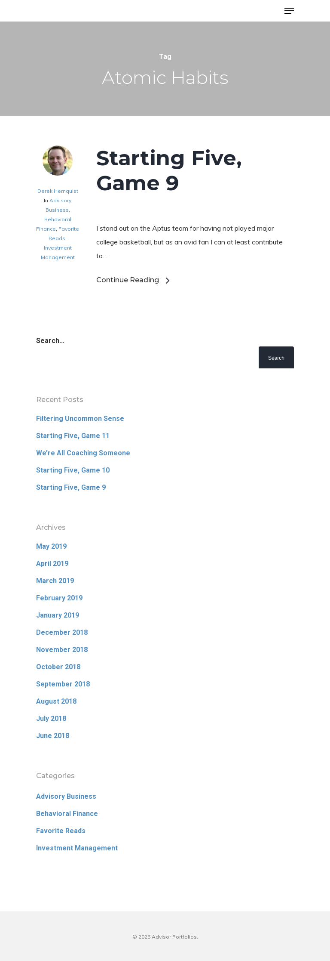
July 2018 (51, 718)
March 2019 (55, 581)
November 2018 (62, 650)
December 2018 (62, 632)
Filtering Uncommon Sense (80, 418)
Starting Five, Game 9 (169, 170)
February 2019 (59, 598)
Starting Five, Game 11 (73, 436)
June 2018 (52, 736)
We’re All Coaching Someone (83, 453)
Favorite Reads (61, 831)
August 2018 (56, 701)
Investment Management (77, 848)
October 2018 (58, 667)
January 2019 (57, 615)
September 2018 (63, 684)
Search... (50, 341)
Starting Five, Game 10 (73, 470)
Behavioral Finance (67, 814)
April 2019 (52, 563)
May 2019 (51, 546)
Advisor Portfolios (70, 11)
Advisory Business (66, 796)
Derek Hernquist (57, 191)
